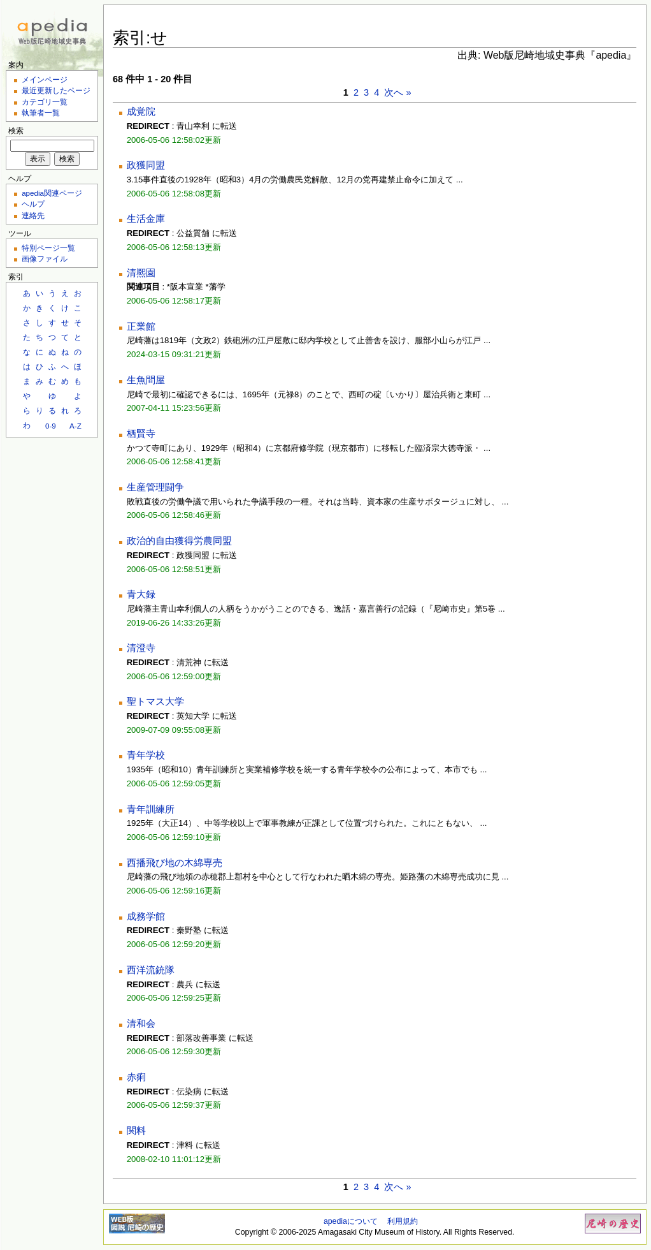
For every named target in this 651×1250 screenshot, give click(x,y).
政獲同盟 (146, 165)
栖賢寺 (141, 434)
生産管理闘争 (155, 487)
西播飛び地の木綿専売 (174, 863)
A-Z (75, 426)
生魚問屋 (146, 380)
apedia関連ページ (52, 193)
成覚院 (141, 112)
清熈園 (141, 273)
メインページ (45, 79)
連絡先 (33, 215)
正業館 (141, 326)
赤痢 (136, 1077)
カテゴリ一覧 (45, 102)
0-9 (50, 426)
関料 (136, 1131)
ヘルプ (33, 204)
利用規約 (402, 1221)
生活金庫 (146, 219)
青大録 (141, 594)
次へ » (397, 92)
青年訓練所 (151, 809)
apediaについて (351, 1221)
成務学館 (146, 916)
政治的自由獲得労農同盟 (179, 541)
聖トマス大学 (155, 701)
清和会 (141, 1023)
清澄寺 (141, 648)
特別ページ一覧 (48, 248)
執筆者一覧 (41, 112)
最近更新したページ (56, 90)
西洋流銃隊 (151, 970)
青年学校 (146, 755)
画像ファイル (45, 258)
